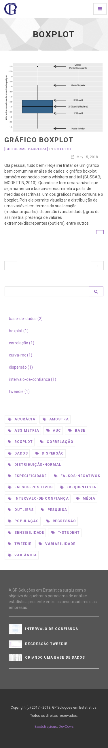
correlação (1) (21, 343)
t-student (65, 533)
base (76, 431)
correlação (57, 442)
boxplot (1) (19, 330)
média (85, 498)
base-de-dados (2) (26, 318)
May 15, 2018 (84, 157)
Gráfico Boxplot (39, 140)
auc (53, 431)
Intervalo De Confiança (51, 629)
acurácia (21, 419)
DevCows (66, 727)
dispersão (49, 453)
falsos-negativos (77, 476)
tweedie (19, 544)
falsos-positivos (30, 487)
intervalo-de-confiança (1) (32, 379)
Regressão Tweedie (46, 644)
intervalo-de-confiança (38, 498)
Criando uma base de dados (55, 657)
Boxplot (63, 149)
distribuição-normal (34, 465)
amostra (56, 419)
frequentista (78, 487)
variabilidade (57, 544)
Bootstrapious (46, 727)
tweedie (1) (19, 391)
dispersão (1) (21, 367)
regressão (61, 521)
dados (18, 453)
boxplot (20, 442)
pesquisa (54, 510)
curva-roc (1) (20, 355)
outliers (21, 510)
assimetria (23, 431)
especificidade (27, 476)
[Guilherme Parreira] (26, 149)
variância (22, 555)
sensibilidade (26, 533)
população (23, 521)
